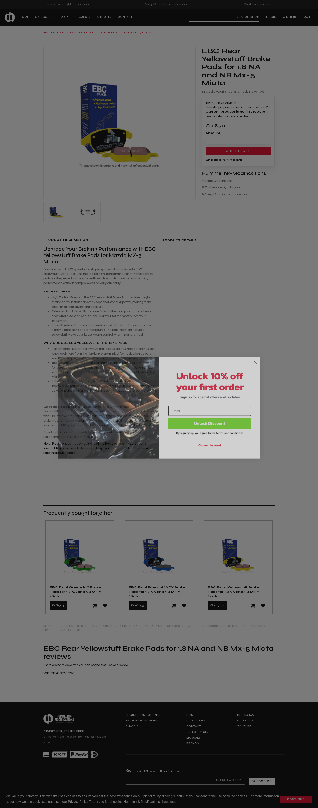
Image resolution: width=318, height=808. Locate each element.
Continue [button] (296, 799)
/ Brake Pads (72, 630)
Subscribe (262, 781)
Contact (125, 17)
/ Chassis (93, 626)
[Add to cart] (95, 606)
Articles (104, 17)
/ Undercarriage (234, 626)
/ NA (159, 626)
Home (24, 17)
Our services (197, 732)
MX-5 (65, 17)
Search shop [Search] (248, 17)
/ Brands (110, 626)
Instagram (246, 715)
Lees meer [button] (170, 801)
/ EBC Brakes (131, 626)
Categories (45, 17)
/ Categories (72, 626)
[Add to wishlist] (105, 605)
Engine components (143, 715)
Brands (192, 743)
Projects (83, 17)
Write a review (60, 673)
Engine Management (143, 720)
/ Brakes (258, 626)
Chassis (132, 726)
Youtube (244, 726)
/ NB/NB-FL (191, 626)
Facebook (245, 720)
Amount (213, 133)
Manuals (193, 737)
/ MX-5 (149, 626)
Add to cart (238, 151)
